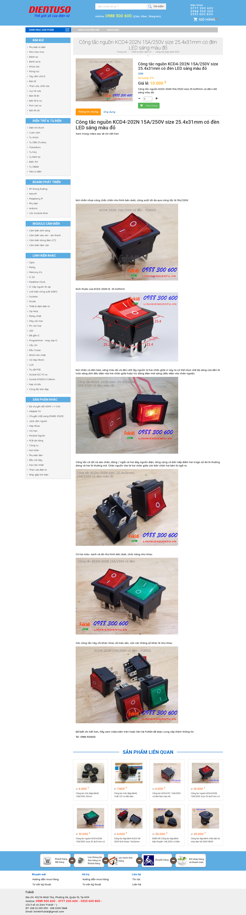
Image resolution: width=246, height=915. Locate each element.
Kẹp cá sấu (35, 384)
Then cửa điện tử (38, 469)
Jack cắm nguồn (38, 421)
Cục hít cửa (35, 91)
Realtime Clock (37, 281)
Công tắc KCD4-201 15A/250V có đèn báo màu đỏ (166, 795)
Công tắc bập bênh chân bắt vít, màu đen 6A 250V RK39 (205, 840)
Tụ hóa (33, 152)
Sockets (33, 296)
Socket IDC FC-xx (38, 374)
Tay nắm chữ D (37, 76)
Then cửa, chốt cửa (39, 86)
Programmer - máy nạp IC (43, 340)
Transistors (34, 147)
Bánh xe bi (34, 61)
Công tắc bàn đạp (39, 389)
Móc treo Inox (36, 52)
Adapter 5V (35, 411)
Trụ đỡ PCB (35, 369)
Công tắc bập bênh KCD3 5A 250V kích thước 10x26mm (127, 840)
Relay (32, 267)
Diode (32, 301)
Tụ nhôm (34, 137)
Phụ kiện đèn (36, 455)
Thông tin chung (88, 111)
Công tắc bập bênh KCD (167, 52)
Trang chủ (122, 52)
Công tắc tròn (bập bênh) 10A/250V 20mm (87, 795)
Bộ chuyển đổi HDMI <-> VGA (44, 406)
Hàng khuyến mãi (88, 29)
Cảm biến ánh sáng (39, 230)
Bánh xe (33, 56)
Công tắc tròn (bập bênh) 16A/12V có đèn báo (125, 795)
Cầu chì (33, 345)
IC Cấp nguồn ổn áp (40, 286)
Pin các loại (35, 325)
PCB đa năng (36, 440)
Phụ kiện (33, 203)
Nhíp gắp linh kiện (38, 474)
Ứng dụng (109, 111)
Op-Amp (33, 311)
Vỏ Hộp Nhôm (36, 359)
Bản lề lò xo (35, 100)
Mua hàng (148, 105)
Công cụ (33, 445)
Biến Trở (33, 161)
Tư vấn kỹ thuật (41, 884)
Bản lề (32, 81)
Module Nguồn (37, 435)
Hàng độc (113, 29)
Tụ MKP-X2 (34, 157)
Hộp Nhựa (34, 425)
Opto (32, 262)
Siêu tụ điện (35, 171)
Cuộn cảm (34, 132)
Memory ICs (35, 272)
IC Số (32, 277)
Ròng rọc (34, 71)
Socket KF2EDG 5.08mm (42, 379)
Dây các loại (36, 321)
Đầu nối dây (35, 460)
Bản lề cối (34, 110)
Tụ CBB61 (34, 166)
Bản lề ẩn (34, 95)
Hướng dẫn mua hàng (45, 879)
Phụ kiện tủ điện (37, 47)
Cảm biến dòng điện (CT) (42, 240)
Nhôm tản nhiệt (37, 355)
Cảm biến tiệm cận (39, 245)
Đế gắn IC (34, 335)
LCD (31, 364)
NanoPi (33, 193)
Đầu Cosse (35, 350)
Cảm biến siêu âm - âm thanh (45, 235)
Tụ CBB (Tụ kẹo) (37, 142)
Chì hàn (33, 430)
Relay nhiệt (35, 316)
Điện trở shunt (36, 127)
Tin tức (136, 879)
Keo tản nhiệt (36, 465)
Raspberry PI (36, 198)
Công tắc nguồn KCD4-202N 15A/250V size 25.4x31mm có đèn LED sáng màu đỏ (205, 795)
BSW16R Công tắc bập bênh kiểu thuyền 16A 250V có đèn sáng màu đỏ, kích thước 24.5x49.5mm (166, 840)
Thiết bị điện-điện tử (39, 306)
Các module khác (38, 213)
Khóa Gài (34, 66)
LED (31, 330)
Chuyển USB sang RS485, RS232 (46, 416)
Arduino (33, 208)
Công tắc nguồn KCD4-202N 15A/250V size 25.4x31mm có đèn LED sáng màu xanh (90, 840)
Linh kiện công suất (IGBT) (43, 291)
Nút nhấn (34, 450)
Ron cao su (35, 105)
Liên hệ (136, 884)
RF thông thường (38, 189)
